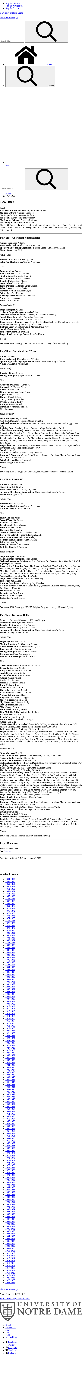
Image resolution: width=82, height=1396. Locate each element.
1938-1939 (10, 1075)
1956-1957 (10, 1119)
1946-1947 (10, 1094)
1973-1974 (10, 1160)
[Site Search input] (12, 41)
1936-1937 (10, 1070)
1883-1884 (10, 940)
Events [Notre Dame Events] (8, 1332)
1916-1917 (10, 1021)
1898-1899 (10, 977)
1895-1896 (10, 969)
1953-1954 (10, 1111)
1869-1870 (10, 906)
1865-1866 (10, 896)
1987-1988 (10, 1194)
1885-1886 (10, 945)
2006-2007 (10, 1241)
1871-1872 (10, 911)
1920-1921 (10, 1031)
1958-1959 (10, 1123)
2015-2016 (10, 1263)
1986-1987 (10, 1192)
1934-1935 (10, 1065)
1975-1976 (10, 1165)
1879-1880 (10, 930)
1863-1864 (10, 891)
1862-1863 (10, 889)
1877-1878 (10, 925)
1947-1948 (10, 1097)
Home (28, 64)
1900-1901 (10, 982)
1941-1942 (10, 1082)
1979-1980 (10, 1175)
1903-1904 (10, 989)
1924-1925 (10, 1040)
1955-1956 (10, 1116)
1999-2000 (10, 1224)
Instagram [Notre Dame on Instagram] (11, 1347)
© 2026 (3, 1298)
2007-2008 (10, 1243)
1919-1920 (10, 1028)
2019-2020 (10, 1273)
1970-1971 (10, 1153)
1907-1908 (10, 999)
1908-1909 (10, 1001)
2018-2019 (10, 1270)
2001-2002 (10, 1229)
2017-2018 (10, 1268)
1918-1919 (10, 1026)
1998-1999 (10, 1221)
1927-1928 (10, 1048)
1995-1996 (10, 1214)
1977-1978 (10, 1170)
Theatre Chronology (9, 17)
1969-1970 (10, 1150)
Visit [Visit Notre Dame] (7, 1335)
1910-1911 (10, 1006)
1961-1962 (10, 1131)
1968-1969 (10, 1148)
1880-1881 (10, 933)
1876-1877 (10, 923)
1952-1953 (10, 1109)
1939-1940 (10, 1077)
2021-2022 (10, 1278)
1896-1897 (10, 972)
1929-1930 (10, 1053)
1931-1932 (10, 1057)
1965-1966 (10, 1141)
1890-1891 (10, 957)
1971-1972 (10, 1155)
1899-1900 (10, 979)
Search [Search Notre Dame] (8, 1325)
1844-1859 (10, 879)
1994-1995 (10, 1212)
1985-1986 (10, 1190)
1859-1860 (10, 881)
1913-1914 (10, 1013)
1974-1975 (10, 1163)
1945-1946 (10, 1092)
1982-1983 (10, 1182)
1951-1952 (10, 1106)
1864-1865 (10, 894)
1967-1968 (10, 1145)
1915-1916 (10, 1018)
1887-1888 (10, 950)
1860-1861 (10, 884)
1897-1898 (10, 974)
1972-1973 (10, 1158)
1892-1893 (10, 962)
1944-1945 (10, 1089)
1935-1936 (10, 1067)
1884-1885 (10, 942)
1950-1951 (10, 1104)
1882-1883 (10, 938)
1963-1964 (10, 1136)
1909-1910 (10, 1004)
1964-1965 (10, 1138)
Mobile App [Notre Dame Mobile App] (10, 1327)
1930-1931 (10, 1055)
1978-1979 (10, 1172)
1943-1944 (10, 1087)
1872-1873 (10, 913)
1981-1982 (10, 1180)
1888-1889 (10, 952)
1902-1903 (10, 987)
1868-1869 (10, 903)
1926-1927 (10, 1045)
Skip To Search (12, 8)
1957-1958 (10, 1121)
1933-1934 (10, 1062)
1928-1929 (10, 1050)
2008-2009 (10, 1246)
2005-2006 (10, 1238)
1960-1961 (10, 1128)
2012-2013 (10, 1256)
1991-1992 (10, 1204)
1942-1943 (10, 1084)
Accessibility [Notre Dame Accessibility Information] (11, 1337)
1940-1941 (10, 1079)
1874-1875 (10, 918)
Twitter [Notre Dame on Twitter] (9, 1345)
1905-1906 (10, 994)
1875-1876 (10, 920)
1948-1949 (10, 1099)
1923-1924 (10, 1038)
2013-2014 (10, 1258)
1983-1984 (10, 1185)
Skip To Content (12, 3)
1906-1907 (10, 996)
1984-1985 (10, 1187)
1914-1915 (10, 1016)
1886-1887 (10, 947)
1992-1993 (10, 1207)
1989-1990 (10, 1199)
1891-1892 (10, 960)
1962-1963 (10, 1133)
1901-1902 (10, 984)
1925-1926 (10, 1043)
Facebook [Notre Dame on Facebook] (11, 1342)
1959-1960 (10, 1126)
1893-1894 (10, 965)
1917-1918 (10, 1023)
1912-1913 (10, 1011)
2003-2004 (10, 1234)
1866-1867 (10, 898)
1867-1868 (10, 901)
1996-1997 (10, 1216)
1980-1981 (10, 1177)
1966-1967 (10, 1143)
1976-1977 (10, 1168)
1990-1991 (10, 1202)
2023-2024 (10, 1282)
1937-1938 (10, 1072)
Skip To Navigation (14, 6)
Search (30, 76)
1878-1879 (10, 928)
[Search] (46, 32)
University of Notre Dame (11, 13)
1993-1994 (10, 1209)
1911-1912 (10, 1009)
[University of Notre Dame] (41, 1320)
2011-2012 (10, 1253)
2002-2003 (10, 1231)
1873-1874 (10, 916)
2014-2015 (10, 1260)
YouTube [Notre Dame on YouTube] (10, 1350)
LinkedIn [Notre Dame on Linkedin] (10, 1353)
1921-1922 (10, 1033)
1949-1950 (10, 1101)
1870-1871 (10, 908)
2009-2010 (10, 1248)
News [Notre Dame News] (7, 1330)
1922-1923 (10, 1035)
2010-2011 (10, 1251)
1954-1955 (10, 1114)
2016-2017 (10, 1265)
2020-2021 (10, 1275)
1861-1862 (10, 886)
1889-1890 (10, 955)
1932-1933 (10, 1060)
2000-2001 (10, 1226)
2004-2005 (10, 1236)
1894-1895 (10, 967)
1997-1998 (10, 1219)
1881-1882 (10, 935)
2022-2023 (10, 1280)
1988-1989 (10, 1197)
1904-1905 (10, 991)
